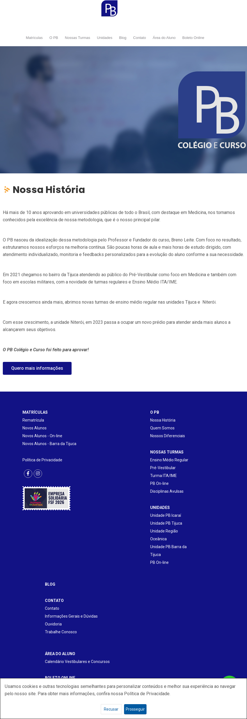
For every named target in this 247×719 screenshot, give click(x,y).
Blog (122, 38)
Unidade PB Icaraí (165, 515)
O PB (53, 38)
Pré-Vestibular (163, 468)
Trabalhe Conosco (61, 632)
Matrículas (34, 38)
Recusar (111, 709)
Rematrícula (33, 420)
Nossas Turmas (77, 38)
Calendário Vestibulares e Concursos (77, 661)
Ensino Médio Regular (169, 460)
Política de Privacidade (42, 460)
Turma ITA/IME (163, 475)
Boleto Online (193, 38)
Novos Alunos (34, 428)
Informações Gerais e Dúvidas (71, 616)
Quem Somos (162, 428)
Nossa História (162, 420)
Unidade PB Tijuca (166, 523)
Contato (139, 38)
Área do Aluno (164, 38)
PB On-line (159, 483)
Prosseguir (135, 709)
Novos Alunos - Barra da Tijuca (49, 443)
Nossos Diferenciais (167, 436)
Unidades (104, 38)
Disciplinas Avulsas (167, 491)
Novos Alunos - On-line (42, 436)
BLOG (50, 584)
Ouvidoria (53, 624)
